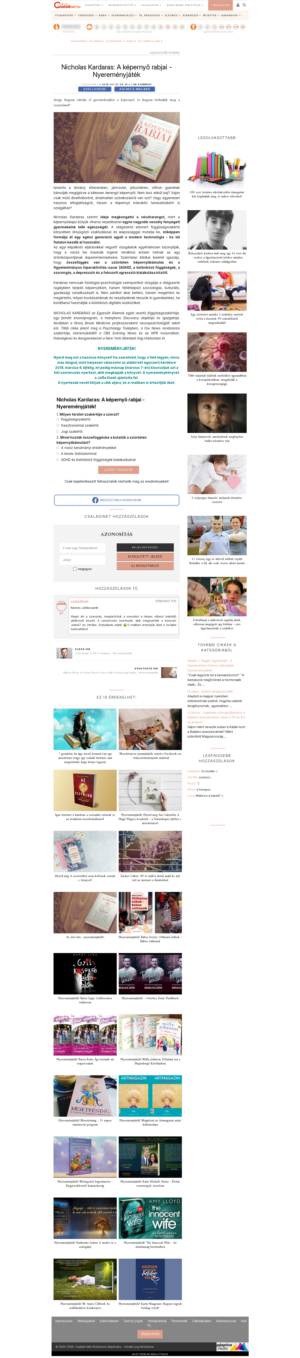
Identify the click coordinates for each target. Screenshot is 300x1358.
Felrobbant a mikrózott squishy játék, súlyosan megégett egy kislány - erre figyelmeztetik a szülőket (217, 624)
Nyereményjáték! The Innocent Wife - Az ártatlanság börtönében (150, 1245)
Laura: (205, 795)
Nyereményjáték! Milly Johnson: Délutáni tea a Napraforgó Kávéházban (150, 1061)
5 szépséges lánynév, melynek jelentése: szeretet (217, 500)
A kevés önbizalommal (78, 453)
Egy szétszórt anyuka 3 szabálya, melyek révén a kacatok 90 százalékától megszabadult (217, 319)
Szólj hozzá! (94, 89)
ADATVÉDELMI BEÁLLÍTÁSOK (150, 1354)
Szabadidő (114, 41)
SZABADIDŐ (190, 15)
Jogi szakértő (71, 431)
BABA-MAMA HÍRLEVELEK (184, 5)
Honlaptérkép (157, 1321)
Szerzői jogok (133, 1321)
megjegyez (85, 569)
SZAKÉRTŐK (93, 5)
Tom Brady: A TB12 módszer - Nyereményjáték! (103, 653)
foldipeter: (202, 771)
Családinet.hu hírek (86, 41)
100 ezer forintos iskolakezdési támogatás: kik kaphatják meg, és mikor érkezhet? (217, 194)
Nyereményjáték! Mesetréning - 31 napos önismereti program (85, 1123)
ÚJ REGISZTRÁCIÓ (145, 565)
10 (168, 27)
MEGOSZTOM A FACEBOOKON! (116, 500)
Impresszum (64, 1321)
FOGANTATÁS (64, 15)
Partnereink (179, 1321)
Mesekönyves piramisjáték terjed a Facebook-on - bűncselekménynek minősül (150, 756)
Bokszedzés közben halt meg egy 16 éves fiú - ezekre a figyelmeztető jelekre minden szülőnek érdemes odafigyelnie (217, 258)
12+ (243, 27)
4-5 (222, 27)
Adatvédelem (109, 1321)
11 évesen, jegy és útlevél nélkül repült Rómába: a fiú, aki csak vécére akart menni (217, 561)
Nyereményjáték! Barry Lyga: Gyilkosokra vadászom (85, 1000)
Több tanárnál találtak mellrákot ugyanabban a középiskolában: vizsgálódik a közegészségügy (217, 380)
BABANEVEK (229, 15)
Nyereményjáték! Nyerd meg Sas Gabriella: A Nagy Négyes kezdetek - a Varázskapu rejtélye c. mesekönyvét (150, 819)
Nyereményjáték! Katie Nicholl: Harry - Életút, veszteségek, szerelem (150, 1184)
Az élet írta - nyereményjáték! (85, 937)
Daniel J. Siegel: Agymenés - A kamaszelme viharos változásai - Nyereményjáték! (211, 665)
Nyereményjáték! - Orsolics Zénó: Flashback (150, 998)
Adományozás (226, 1321)
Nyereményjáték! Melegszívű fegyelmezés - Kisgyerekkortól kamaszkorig (85, 1184)
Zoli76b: (199, 777)
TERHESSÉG (86, 15)
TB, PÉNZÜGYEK (149, 15)
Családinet (90, 84)
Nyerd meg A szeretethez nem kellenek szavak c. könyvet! (85, 878)
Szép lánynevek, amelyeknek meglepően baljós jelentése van (217, 439)
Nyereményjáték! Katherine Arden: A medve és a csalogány (85, 1245)
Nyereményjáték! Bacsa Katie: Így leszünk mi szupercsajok (85, 1061)
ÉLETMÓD (171, 15)
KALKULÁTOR (150, 5)
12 (182, 27)
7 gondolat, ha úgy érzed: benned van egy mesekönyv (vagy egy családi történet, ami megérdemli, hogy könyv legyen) (85, 758)
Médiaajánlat (86, 1321)
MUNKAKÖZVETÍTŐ (121, 5)
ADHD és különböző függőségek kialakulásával (98, 460)
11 (175, 27)
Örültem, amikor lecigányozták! (210, 691)
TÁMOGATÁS (220, 5)
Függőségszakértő (75, 419)
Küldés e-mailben (134, 89)
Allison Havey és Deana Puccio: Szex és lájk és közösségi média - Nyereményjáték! (110, 672)
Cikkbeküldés (201, 1321)
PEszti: (193, 783)
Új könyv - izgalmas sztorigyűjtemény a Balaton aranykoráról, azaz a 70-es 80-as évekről (216, 717)
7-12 (235, 27)
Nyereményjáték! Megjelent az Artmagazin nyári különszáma (150, 1123)
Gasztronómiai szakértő (79, 425)
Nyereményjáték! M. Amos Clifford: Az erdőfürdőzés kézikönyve (85, 1306)
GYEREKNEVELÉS (122, 15)
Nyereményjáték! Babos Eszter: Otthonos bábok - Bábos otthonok (150, 939)
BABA (102, 15)
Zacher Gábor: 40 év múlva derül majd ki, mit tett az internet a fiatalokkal (150, 878)
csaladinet (79, 601)
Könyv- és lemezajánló (144, 41)
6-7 (229, 27)
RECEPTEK (210, 15)
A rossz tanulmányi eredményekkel (88, 448)
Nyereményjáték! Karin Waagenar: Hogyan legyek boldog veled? (150, 1306)
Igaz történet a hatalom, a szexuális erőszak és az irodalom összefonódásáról (85, 817)
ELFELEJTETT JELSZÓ (145, 556)
